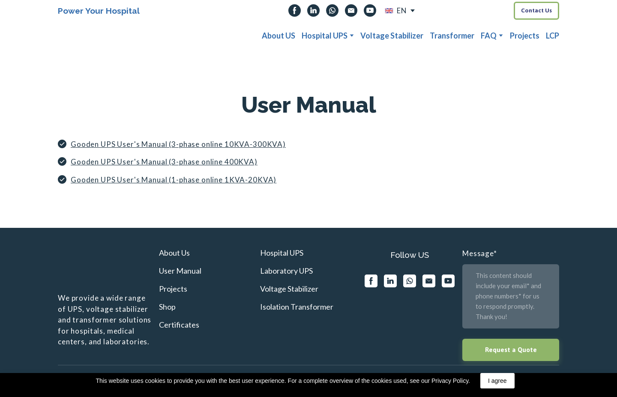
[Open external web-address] (389, 10)
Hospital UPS (324, 35)
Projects (524, 35)
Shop (167, 306)
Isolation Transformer (296, 306)
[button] (294, 10)
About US (278, 35)
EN (402, 10)
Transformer (452, 35)
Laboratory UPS (286, 270)
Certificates (179, 324)
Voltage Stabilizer (391, 35)
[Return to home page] (78, 36)
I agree (497, 380)
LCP (552, 35)
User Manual (180, 270)
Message (479, 253)
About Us (174, 252)
